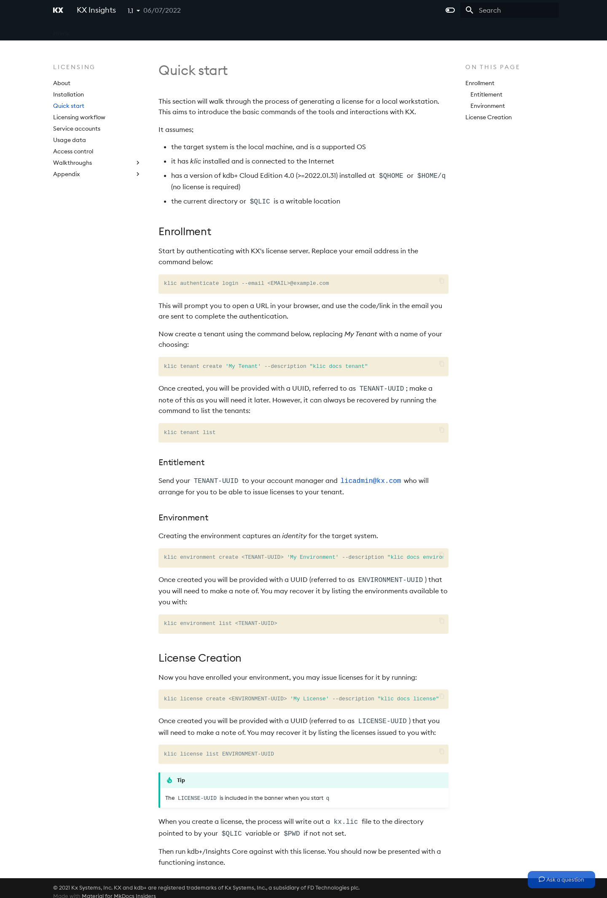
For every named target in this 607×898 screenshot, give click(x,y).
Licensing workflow (79, 117)
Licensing (223, 31)
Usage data (69, 140)
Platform (165, 31)
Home (61, 31)
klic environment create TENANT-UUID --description (303, 554)
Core (87, 31)
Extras (256, 31)
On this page (493, 67)
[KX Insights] (58, 10)
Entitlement (486, 94)
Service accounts (76, 128)
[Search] (509, 10)
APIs (194, 31)
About (61, 83)
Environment (487, 106)
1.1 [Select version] (130, 10)
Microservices (123, 31)
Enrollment (479, 83)
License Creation (488, 117)
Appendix (97, 174)
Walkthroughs (97, 162)
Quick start (68, 106)
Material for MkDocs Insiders (119, 888)
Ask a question (561, 879)
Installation (68, 94)
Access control (73, 151)
